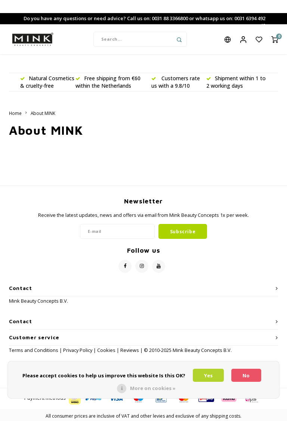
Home (15, 113)
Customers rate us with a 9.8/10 (175, 82)
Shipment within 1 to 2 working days (236, 82)
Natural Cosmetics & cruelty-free (47, 82)
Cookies (106, 350)
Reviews (129, 350)
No (246, 375)
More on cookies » (153, 388)
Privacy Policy (77, 350)
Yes (208, 375)
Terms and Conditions (34, 350)
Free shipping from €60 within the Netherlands (108, 82)
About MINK (43, 113)
